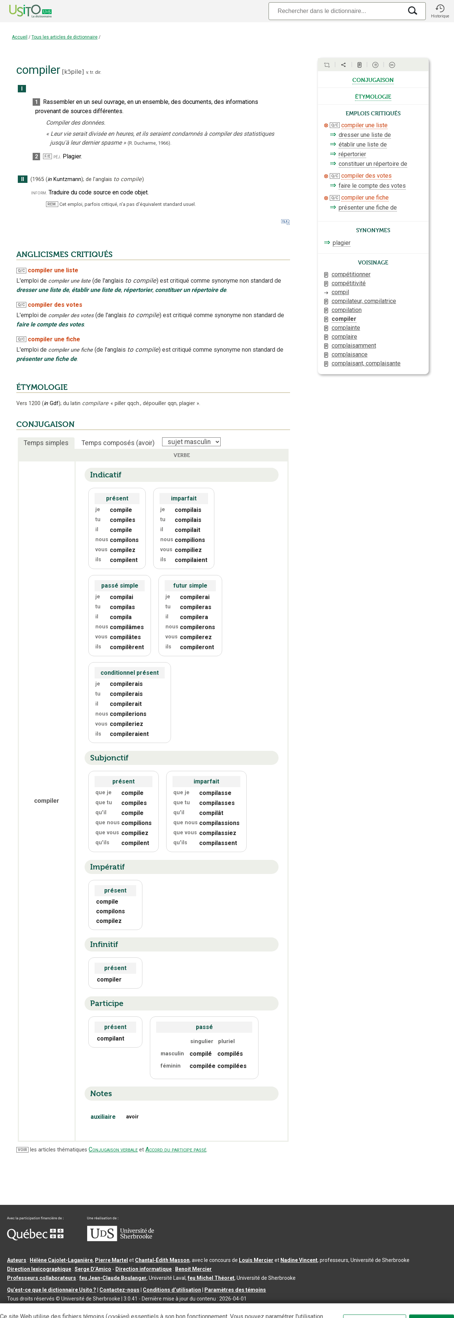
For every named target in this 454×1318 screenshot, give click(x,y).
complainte (346, 327)
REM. (52, 204)
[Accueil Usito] (22, 11)
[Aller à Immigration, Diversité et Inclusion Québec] (35, 1239)
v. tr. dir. (93, 72)
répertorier (352, 154)
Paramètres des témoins (235, 1290)
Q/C (21, 270)
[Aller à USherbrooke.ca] (120, 1239)
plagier (342, 242)
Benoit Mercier (193, 1269)
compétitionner (351, 274)
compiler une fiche (365, 197)
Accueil (19, 37)
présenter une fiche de (368, 207)
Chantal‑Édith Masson (162, 1260)
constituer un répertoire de (373, 163)
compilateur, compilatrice (364, 301)
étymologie (373, 96)
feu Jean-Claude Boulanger (113, 1278)
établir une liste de (363, 144)
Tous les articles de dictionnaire (65, 37)
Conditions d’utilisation (172, 1290)
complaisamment (354, 345)
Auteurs (16, 1260)
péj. (57, 157)
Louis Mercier (256, 1260)
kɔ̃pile (73, 71)
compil (340, 292)
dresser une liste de (365, 134)
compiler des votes (366, 175)
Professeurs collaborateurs (41, 1278)
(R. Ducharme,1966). (149, 143)
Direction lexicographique (39, 1269)
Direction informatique (143, 1269)
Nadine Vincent (299, 1260)
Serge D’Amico (93, 1269)
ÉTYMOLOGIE (42, 387)
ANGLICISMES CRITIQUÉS (64, 254)
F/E (47, 156)
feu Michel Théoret (211, 1278)
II (22, 179)
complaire (344, 336)
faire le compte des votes (372, 185)
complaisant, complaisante (366, 363)
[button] (440, 11)
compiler (344, 318)
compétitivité (349, 283)
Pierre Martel (111, 1260)
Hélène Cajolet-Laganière (61, 1260)
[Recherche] (335, 11)
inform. (39, 193)
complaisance (350, 354)
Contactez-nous (119, 1290)
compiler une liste (364, 125)
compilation (347, 309)
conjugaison (373, 79)
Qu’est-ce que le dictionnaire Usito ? (51, 1290)
